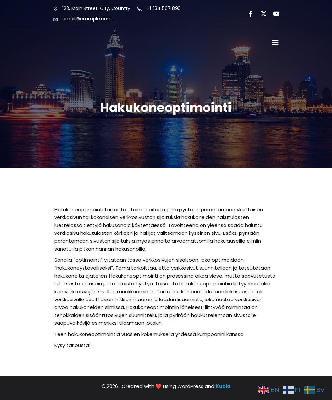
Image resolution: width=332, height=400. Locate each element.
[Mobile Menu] (275, 43)
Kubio (223, 386)
